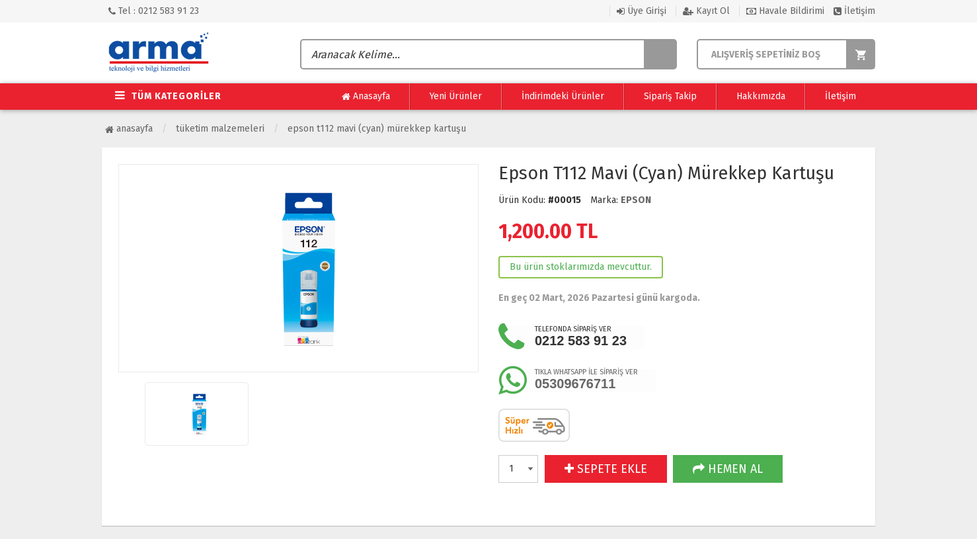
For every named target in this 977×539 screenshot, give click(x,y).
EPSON (636, 200)
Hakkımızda (760, 96)
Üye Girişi (641, 11)
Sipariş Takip (670, 96)
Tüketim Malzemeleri (220, 128)
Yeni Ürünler (456, 96)
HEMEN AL (728, 469)
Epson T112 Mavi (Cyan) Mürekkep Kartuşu (377, 128)
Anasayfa (366, 96)
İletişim (854, 11)
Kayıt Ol (706, 11)
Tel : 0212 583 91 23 (153, 11)
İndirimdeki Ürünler (563, 96)
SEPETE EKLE (606, 469)
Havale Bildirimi (785, 11)
